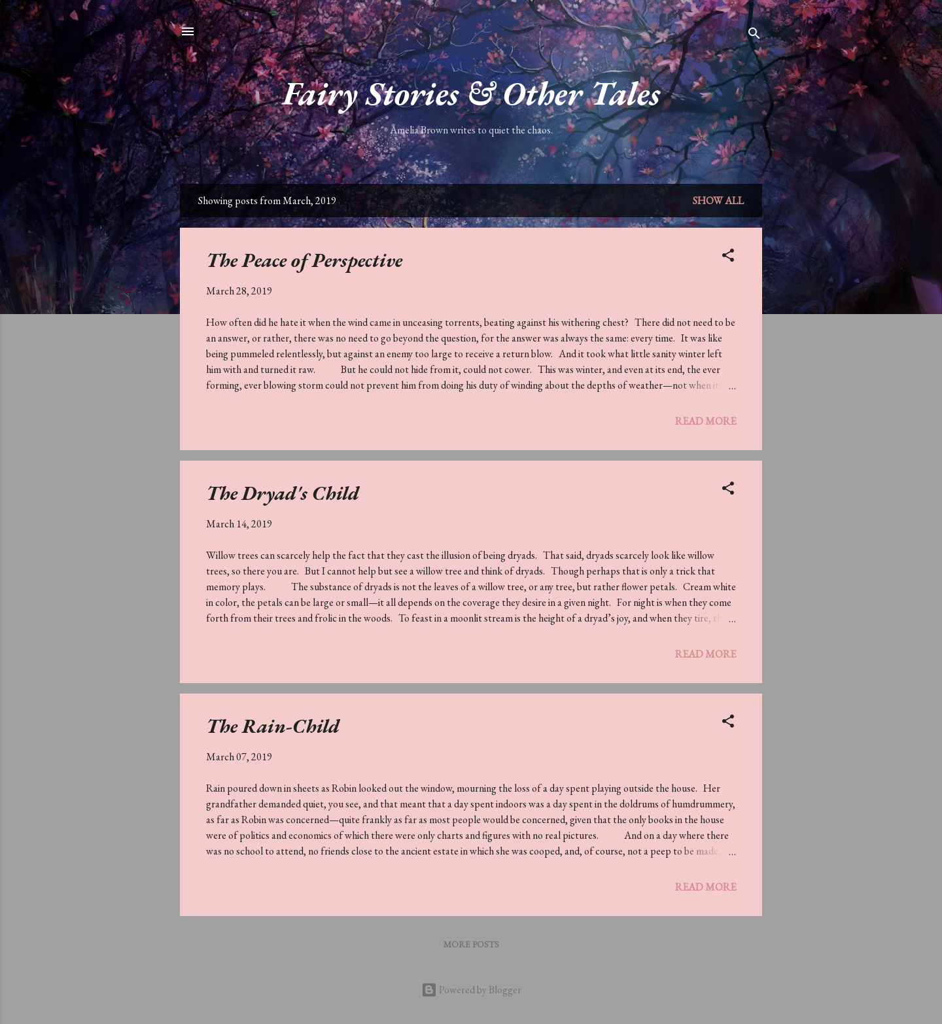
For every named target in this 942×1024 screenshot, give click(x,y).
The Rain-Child (273, 726)
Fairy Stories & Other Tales (471, 93)
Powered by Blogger (471, 990)
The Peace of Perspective (304, 260)
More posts (471, 944)
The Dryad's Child (282, 493)
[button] (728, 257)
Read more (705, 421)
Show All (718, 200)
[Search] (754, 36)
